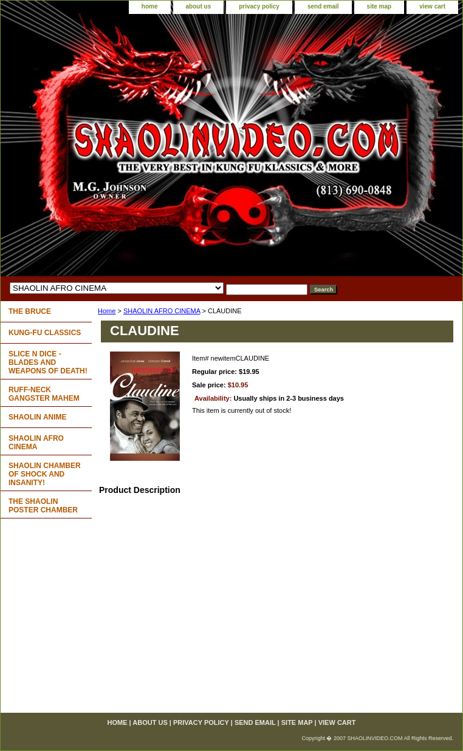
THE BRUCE (30, 311)
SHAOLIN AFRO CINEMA (162, 310)
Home (106, 310)
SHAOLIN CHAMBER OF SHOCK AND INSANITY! (45, 474)
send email (323, 6)
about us (198, 6)
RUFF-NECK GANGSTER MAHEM (44, 394)
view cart (432, 6)
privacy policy (259, 6)
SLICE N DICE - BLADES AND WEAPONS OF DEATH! (48, 362)
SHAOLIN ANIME (38, 417)
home (150, 6)
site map (379, 6)
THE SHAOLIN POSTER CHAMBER (43, 505)
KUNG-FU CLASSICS (45, 332)
